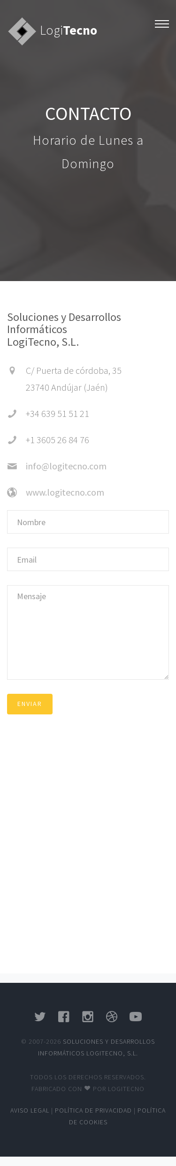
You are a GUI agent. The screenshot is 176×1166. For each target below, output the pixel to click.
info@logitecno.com (66, 466)
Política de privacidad (93, 1110)
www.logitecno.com (65, 492)
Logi (68, 30)
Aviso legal (29, 1110)
